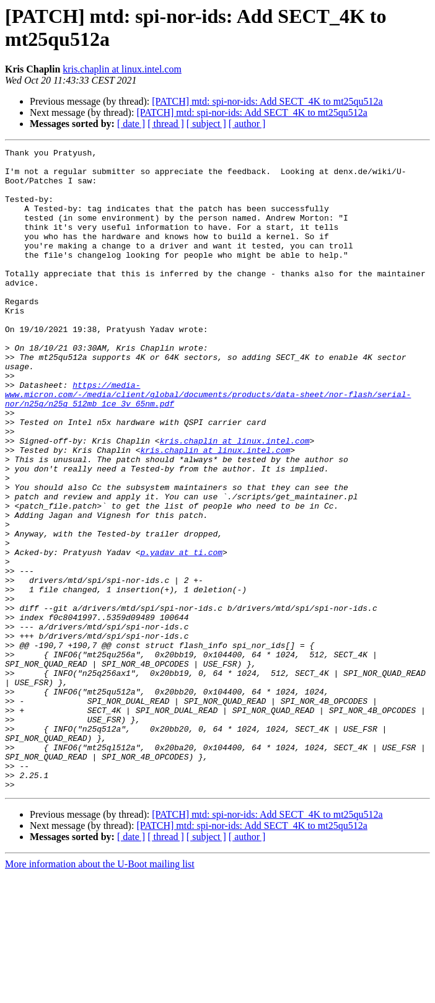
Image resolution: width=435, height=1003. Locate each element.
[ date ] (131, 123)
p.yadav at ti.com (181, 633)
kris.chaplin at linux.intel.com (122, 69)
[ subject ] (206, 123)
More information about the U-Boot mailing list (100, 992)
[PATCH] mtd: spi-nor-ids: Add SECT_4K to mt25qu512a (267, 101)
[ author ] (247, 123)
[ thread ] (165, 123)
